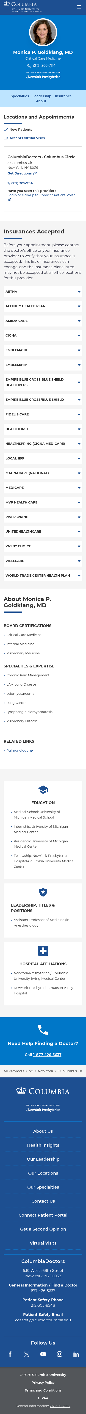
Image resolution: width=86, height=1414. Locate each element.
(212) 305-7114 (44, 65)
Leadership (42, 96)
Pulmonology (17, 750)
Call (43, 1055)
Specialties (20, 96)
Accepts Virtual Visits (27, 138)
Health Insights (43, 1145)
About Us (43, 1131)
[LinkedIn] (76, 1354)
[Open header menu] (78, 6)
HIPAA (43, 1398)
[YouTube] (43, 1354)
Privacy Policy (43, 1383)
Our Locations (43, 1173)
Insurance (63, 96)
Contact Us (43, 1201)
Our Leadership (43, 1159)
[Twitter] (26, 1354)
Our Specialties (43, 1187)
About (41, 101)
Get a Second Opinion (43, 1229)
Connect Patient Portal (43, 1215)
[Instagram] (59, 1354)
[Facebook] (10, 1354)
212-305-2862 (60, 1406)
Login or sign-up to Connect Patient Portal (42, 195)
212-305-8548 (43, 1305)
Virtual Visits (43, 1243)
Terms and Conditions (43, 1390)
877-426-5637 (43, 1291)
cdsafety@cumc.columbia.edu (43, 1320)
